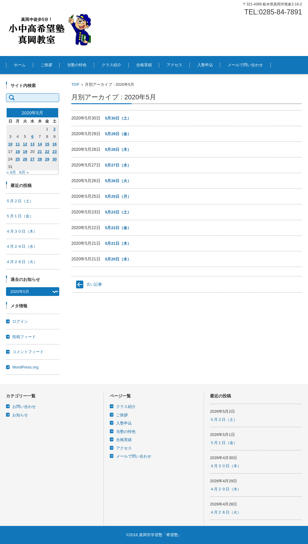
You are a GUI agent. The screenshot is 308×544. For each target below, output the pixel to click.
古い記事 (94, 284)
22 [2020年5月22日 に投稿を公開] (47, 151)
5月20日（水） (118, 259)
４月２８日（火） (21, 262)
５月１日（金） (19, 216)
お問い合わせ (24, 406)
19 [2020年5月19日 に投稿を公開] (25, 151)
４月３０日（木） (21, 231)
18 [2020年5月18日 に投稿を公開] (17, 151)
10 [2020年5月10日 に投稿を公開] (10, 144)
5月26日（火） (118, 181)
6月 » (24, 172)
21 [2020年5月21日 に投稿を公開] (40, 151)
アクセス (174, 65)
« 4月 (11, 172)
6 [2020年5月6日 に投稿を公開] (32, 136)
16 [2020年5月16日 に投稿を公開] (54, 144)
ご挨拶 (46, 65)
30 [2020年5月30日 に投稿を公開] (54, 159)
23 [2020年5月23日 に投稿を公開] (54, 151)
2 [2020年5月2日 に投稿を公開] (55, 129)
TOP (75, 84)
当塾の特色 (77, 65)
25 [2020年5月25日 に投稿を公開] (17, 159)
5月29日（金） (118, 134)
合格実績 (144, 65)
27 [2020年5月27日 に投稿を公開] (32, 159)
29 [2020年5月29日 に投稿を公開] (47, 159)
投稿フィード (24, 336)
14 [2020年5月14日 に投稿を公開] (40, 144)
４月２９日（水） (21, 246)
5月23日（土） (118, 212)
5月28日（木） (118, 149)
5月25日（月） (118, 196)
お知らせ (20, 415)
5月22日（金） (118, 227)
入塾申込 (205, 65)
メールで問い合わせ (245, 65)
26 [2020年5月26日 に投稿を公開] (25, 159)
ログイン (20, 321)
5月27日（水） (118, 165)
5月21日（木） (118, 243)
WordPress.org (25, 367)
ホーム (20, 65)
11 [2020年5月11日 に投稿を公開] (17, 144)
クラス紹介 (111, 65)
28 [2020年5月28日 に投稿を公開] (40, 159)
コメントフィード (28, 352)
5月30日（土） (118, 118)
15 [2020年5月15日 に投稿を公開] (47, 144)
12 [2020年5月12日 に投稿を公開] (25, 144)
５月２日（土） (19, 201)
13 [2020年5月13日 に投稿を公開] (32, 144)
